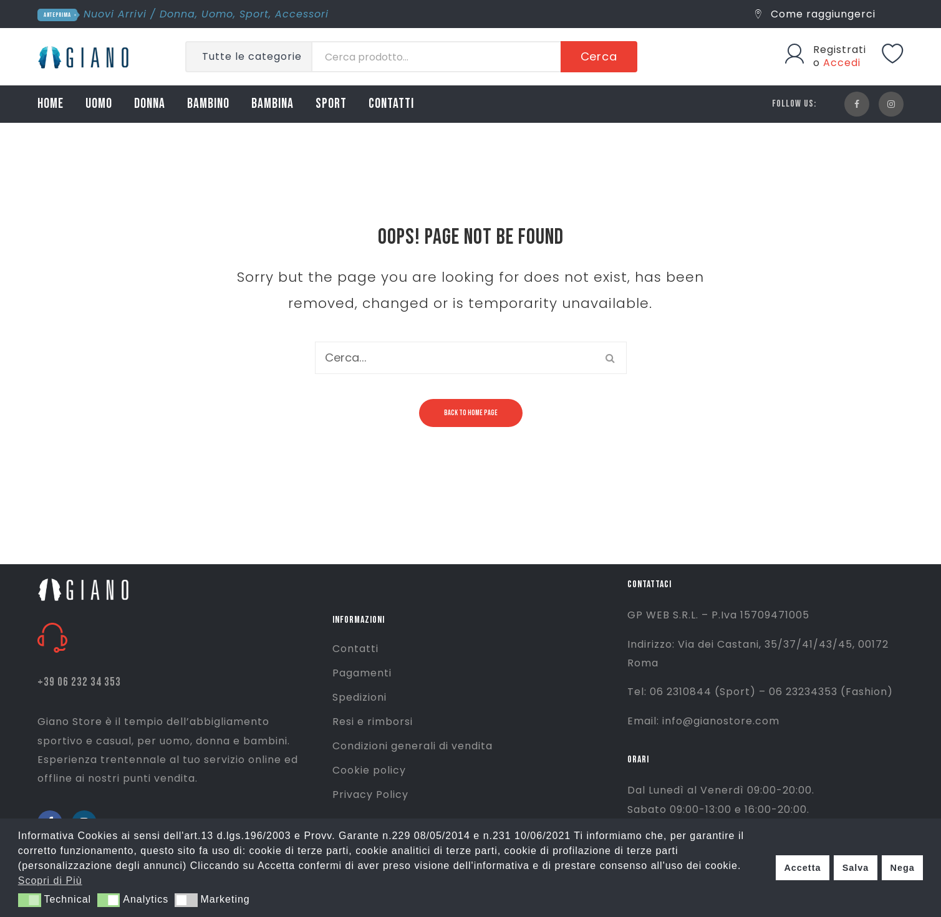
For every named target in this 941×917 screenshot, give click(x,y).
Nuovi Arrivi (115, 14)
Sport (254, 14)
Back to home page (471, 413)
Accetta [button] (802, 868)
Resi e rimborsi (372, 721)
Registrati (839, 49)
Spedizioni (359, 697)
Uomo (217, 14)
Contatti (355, 648)
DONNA (149, 103)
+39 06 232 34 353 (79, 682)
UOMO (98, 103)
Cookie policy (369, 770)
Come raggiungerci (815, 14)
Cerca (599, 56)
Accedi (842, 62)
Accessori (302, 14)
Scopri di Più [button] (50, 880)
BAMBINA (272, 103)
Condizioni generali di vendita (412, 746)
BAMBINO (208, 103)
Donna (177, 14)
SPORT (331, 103)
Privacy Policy (370, 794)
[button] (29, 900)
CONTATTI (391, 103)
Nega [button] (902, 868)
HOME (50, 103)
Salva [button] (855, 868)
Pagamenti (362, 673)
